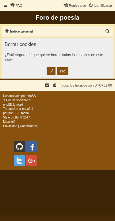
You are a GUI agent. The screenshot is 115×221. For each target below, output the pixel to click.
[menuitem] (16, 5)
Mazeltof (9, 121)
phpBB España (18, 113)
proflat (15, 117)
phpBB (31, 96)
